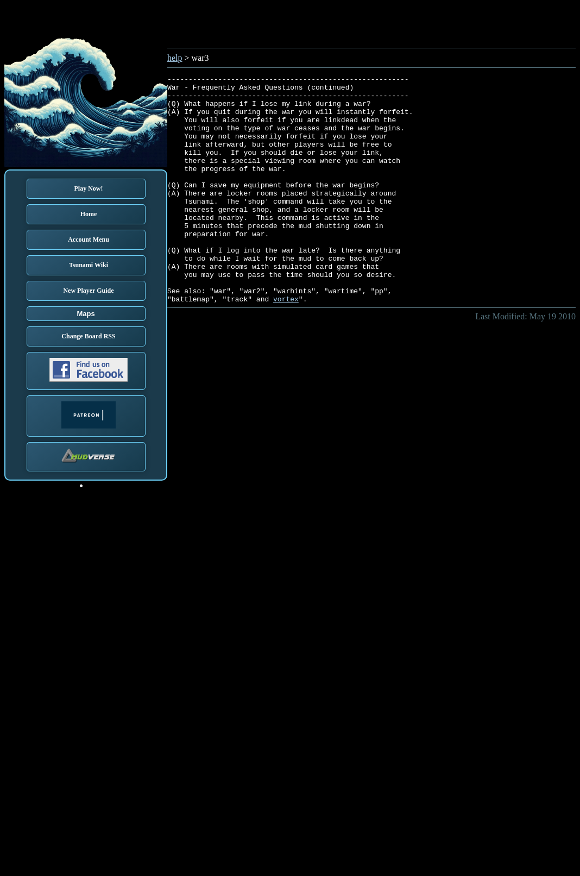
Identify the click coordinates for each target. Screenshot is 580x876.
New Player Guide (88, 290)
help (174, 57)
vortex (286, 344)
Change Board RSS (88, 336)
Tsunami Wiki (88, 265)
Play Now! (88, 188)
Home (88, 214)
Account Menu (88, 239)
